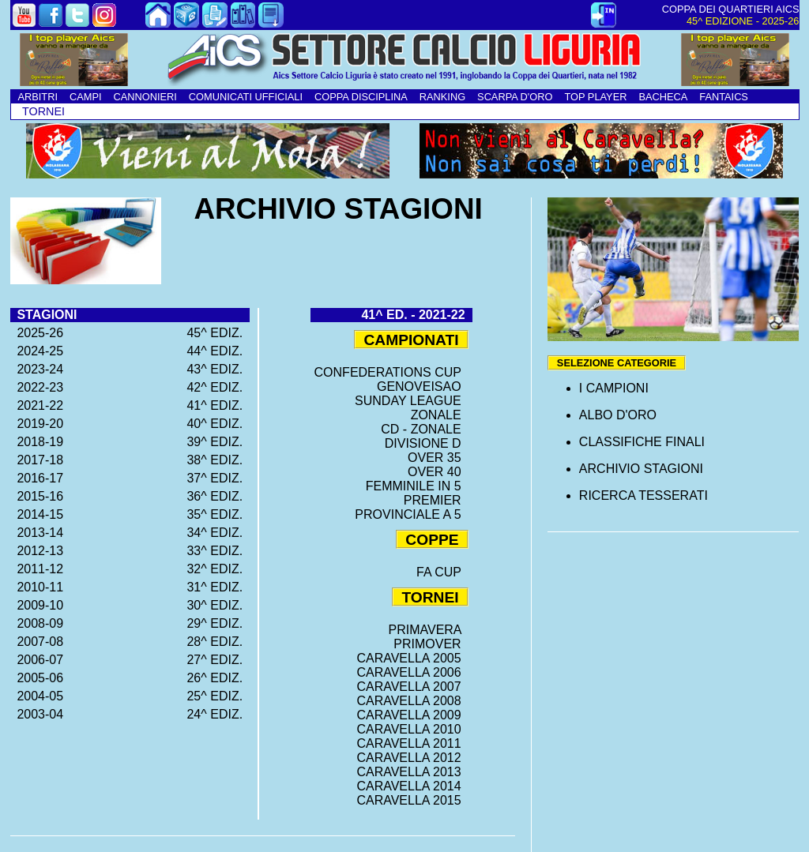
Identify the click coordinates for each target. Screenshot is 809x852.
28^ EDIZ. (218, 641)
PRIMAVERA (428, 629)
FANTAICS (723, 97)
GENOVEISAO (422, 386)
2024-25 (37, 351)
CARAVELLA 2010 (412, 729)
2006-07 (37, 659)
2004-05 (37, 696)
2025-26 (37, 333)
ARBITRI (38, 97)
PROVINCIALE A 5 (411, 514)
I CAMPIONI (614, 388)
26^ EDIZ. (218, 678)
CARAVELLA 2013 (412, 772)
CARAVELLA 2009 (412, 715)
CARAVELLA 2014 (412, 786)
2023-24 (37, 369)
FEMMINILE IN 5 (417, 486)
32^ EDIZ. (218, 569)
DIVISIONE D (426, 443)
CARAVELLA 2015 (412, 800)
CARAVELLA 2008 (412, 700)
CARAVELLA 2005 (412, 658)
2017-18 (37, 460)
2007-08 (37, 641)
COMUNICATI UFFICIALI (246, 97)
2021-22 (37, 405)
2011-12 (37, 569)
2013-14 (37, 532)
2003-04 (37, 714)
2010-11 (37, 587)
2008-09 (37, 623)
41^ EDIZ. (218, 405)
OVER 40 (438, 472)
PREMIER (436, 500)
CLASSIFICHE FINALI (642, 442)
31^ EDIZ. (218, 587)
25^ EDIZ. (218, 696)
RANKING (442, 97)
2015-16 (37, 496)
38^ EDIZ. (218, 460)
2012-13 (37, 550)
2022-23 (37, 387)
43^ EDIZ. (218, 369)
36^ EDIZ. (218, 496)
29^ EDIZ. (218, 623)
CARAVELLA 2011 (412, 743)
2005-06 (37, 678)
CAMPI (86, 97)
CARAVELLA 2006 (412, 672)
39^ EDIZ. (218, 442)
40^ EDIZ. (218, 423)
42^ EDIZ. (218, 387)
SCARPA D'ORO (514, 97)
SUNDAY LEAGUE (411, 400)
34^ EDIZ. (218, 532)
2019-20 (37, 423)
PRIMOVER (430, 644)
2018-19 (37, 442)
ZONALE (439, 415)
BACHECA (662, 97)
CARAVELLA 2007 (412, 686)
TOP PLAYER (595, 97)
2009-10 (37, 605)
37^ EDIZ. (218, 478)
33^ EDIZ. (218, 550)
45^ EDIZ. (218, 333)
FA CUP (442, 572)
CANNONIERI (145, 97)
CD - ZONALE (424, 429)
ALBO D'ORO (618, 415)
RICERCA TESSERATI (643, 495)
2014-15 (37, 514)
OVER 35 (438, 457)
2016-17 (37, 478)
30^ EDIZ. (218, 605)
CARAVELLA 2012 (412, 757)
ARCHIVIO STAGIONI (641, 468)
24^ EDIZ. (218, 714)
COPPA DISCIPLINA (361, 97)
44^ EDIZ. (218, 351)
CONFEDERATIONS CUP (391, 372)
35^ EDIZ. (218, 514)
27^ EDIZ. (218, 659)
